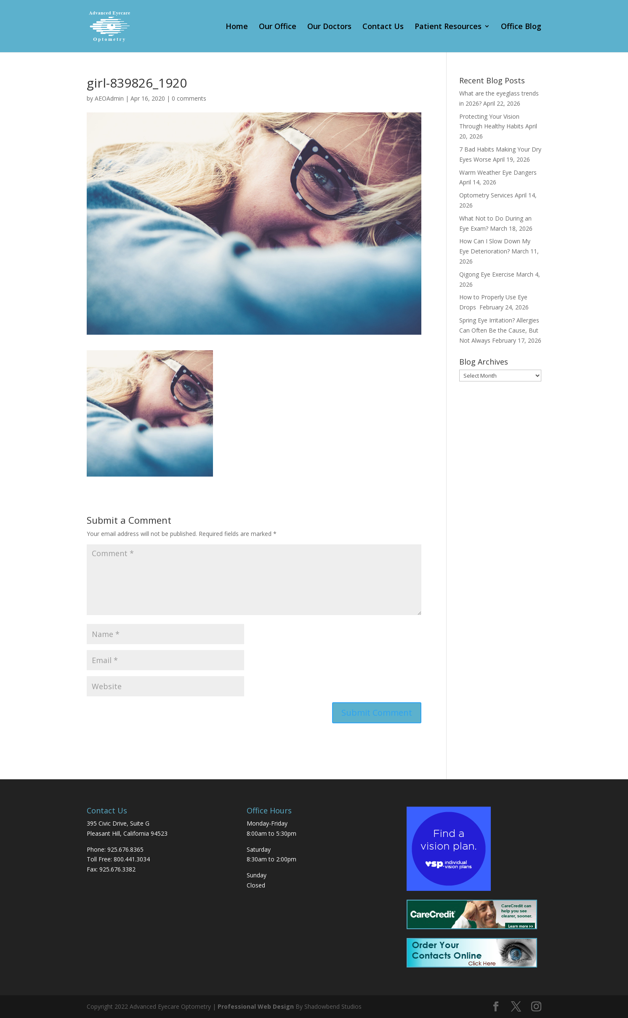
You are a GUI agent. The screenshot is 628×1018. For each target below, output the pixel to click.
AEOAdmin (109, 98)
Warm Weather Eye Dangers (498, 172)
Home (237, 27)
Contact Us (383, 27)
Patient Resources (448, 27)
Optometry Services (486, 195)
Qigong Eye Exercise (486, 274)
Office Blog (521, 27)
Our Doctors (329, 27)
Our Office (277, 27)
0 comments (189, 98)
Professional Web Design (256, 1006)
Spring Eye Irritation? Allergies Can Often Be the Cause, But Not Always (499, 330)
